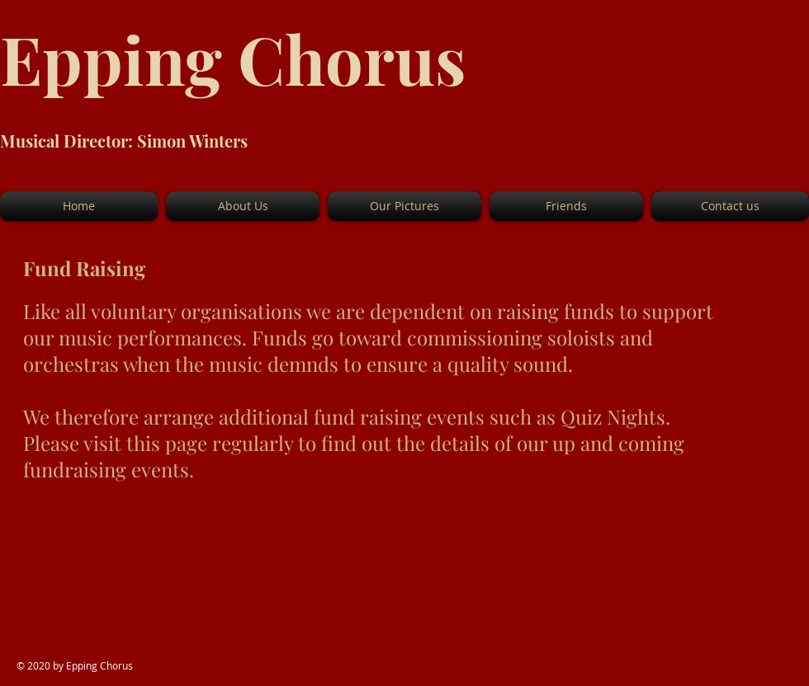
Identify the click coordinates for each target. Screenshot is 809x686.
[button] (243, 206)
